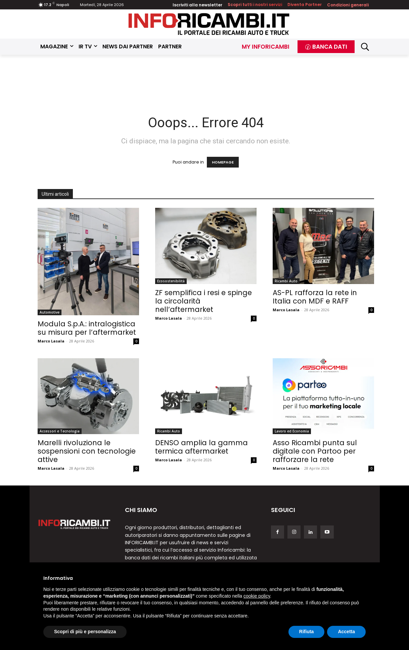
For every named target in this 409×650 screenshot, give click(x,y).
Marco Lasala (51, 340)
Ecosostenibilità (171, 281)
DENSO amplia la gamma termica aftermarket (201, 447)
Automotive (49, 312)
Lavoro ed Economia (292, 431)
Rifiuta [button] (306, 631)
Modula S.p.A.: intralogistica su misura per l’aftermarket (87, 328)
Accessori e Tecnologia (60, 431)
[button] (365, 47)
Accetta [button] (346, 631)
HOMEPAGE (223, 162)
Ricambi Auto (286, 281)
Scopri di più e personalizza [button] (85, 631)
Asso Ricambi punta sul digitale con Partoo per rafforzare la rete (315, 451)
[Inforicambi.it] (209, 24)
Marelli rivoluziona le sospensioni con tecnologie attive (87, 451)
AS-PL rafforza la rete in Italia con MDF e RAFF (315, 297)
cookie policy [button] (256, 596)
